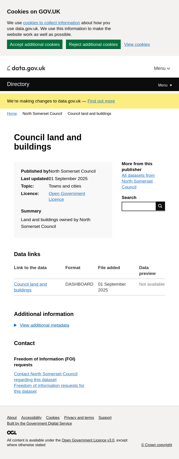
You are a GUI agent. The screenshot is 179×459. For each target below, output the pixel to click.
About (12, 418)
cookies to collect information (51, 22)
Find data (160, 206)
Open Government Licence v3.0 (88, 440)
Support (105, 418)
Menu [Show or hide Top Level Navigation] (163, 85)
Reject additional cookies (93, 44)
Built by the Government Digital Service (39, 423)
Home (12, 114)
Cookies (53, 418)
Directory (18, 84)
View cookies (137, 44)
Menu (160, 68)
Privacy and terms (79, 418)
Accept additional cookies (35, 44)
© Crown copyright (156, 445)
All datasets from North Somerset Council (138, 181)
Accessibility (31, 418)
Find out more (101, 101)
